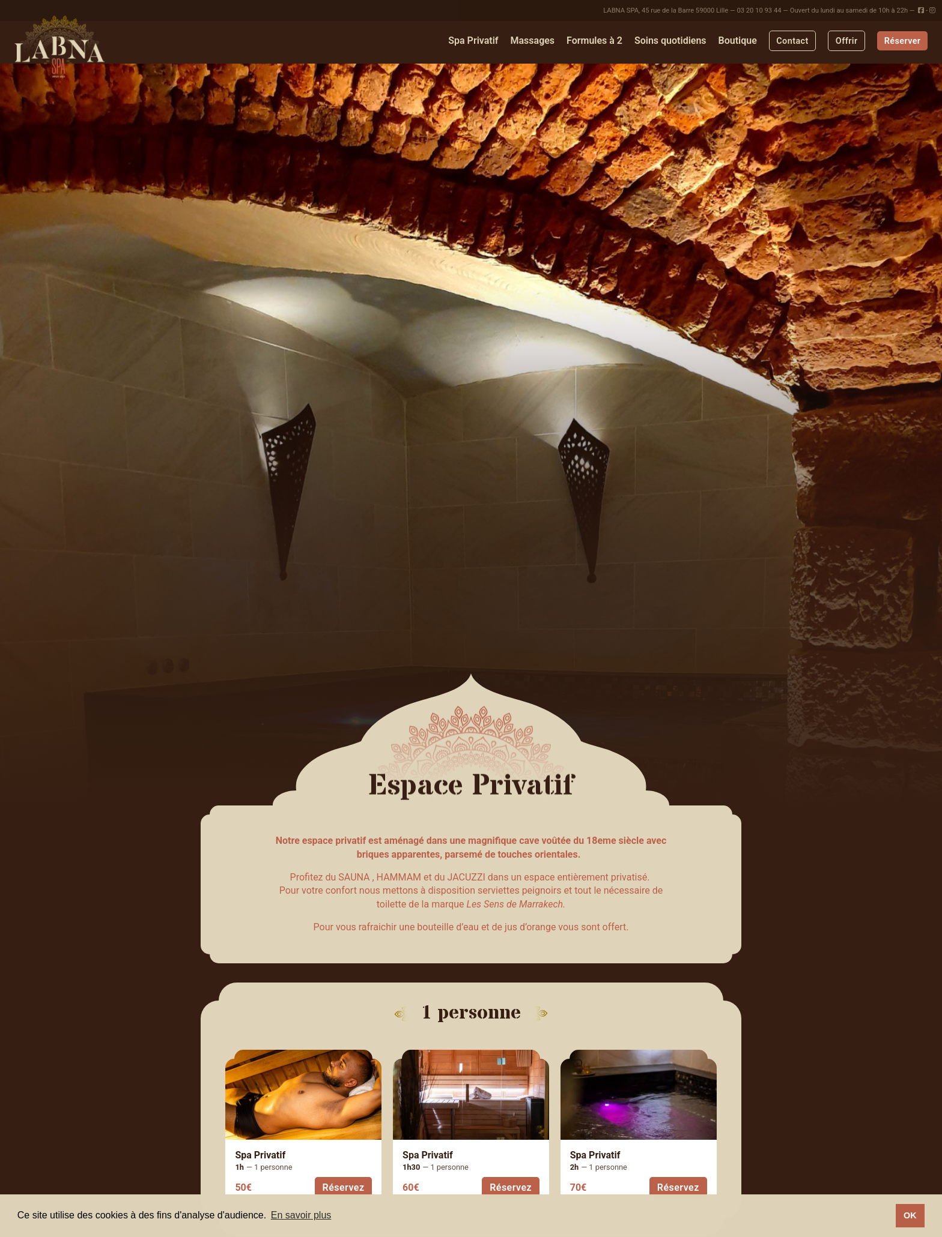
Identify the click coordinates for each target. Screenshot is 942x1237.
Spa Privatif (473, 40)
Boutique (738, 40)
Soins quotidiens (670, 40)
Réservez (344, 1187)
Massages (532, 40)
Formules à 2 (594, 40)
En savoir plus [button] (301, 1215)
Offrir (847, 41)
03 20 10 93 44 (759, 10)
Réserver (902, 41)
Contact (792, 41)
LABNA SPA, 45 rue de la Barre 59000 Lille (665, 10)
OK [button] (910, 1215)
